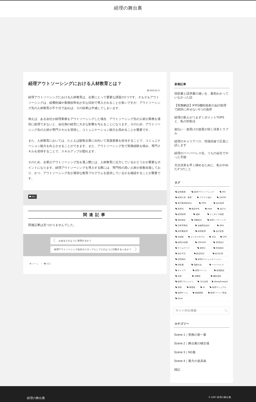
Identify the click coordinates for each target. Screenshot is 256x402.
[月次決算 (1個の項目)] (203, 281)
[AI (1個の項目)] (203, 287)
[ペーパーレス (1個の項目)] (218, 264)
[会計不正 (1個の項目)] (183, 253)
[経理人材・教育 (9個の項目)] (184, 197)
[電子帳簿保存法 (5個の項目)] (185, 203)
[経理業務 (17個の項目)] (181, 192)
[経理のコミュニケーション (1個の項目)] (211, 259)
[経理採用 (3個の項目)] (182, 214)
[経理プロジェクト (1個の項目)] (184, 281)
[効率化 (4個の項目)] (180, 208)
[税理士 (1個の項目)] (203, 248)
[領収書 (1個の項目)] (181, 264)
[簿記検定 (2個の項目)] (181, 220)
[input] (202, 310)
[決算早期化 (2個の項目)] (183, 225)
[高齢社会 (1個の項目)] (198, 264)
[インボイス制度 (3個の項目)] (217, 214)
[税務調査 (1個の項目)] (198, 292)
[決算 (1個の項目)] (182, 276)
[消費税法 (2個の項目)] (197, 220)
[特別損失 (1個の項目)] (220, 248)
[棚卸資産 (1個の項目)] (219, 276)
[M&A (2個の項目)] (222, 225)
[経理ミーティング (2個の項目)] (217, 220)
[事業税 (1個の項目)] (191, 287)
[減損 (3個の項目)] (198, 214)
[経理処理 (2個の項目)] (202, 231)
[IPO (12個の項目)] (223, 192)
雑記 (32, 196)
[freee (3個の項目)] (209, 208)
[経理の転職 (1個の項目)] (183, 242)
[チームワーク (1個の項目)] (184, 248)
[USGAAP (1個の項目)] (202, 242)
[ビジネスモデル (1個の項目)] (197, 236)
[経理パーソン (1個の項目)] (201, 270)
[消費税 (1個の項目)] (200, 276)
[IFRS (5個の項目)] (204, 203)
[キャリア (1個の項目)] (182, 270)
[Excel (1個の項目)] (201, 298)
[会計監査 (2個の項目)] (220, 231)
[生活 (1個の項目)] (213, 236)
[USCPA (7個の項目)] (222, 197)
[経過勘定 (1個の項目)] (221, 270)
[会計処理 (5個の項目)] (220, 203)
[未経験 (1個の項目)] (180, 236)
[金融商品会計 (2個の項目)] (204, 225)
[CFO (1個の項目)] (224, 236)
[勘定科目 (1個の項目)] (202, 253)
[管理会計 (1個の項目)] (220, 242)
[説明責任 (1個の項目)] (183, 259)
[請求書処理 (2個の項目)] (183, 231)
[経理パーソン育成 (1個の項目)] (218, 292)
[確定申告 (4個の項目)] (195, 208)
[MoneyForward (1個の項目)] (219, 281)
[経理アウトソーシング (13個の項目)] (204, 192)
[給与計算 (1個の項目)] (220, 253)
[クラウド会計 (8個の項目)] (205, 197)
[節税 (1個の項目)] (179, 287)
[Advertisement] (128, 44)
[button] (226, 310)
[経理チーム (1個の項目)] (182, 292)
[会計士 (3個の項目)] (222, 208)
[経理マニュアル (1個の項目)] (218, 287)
